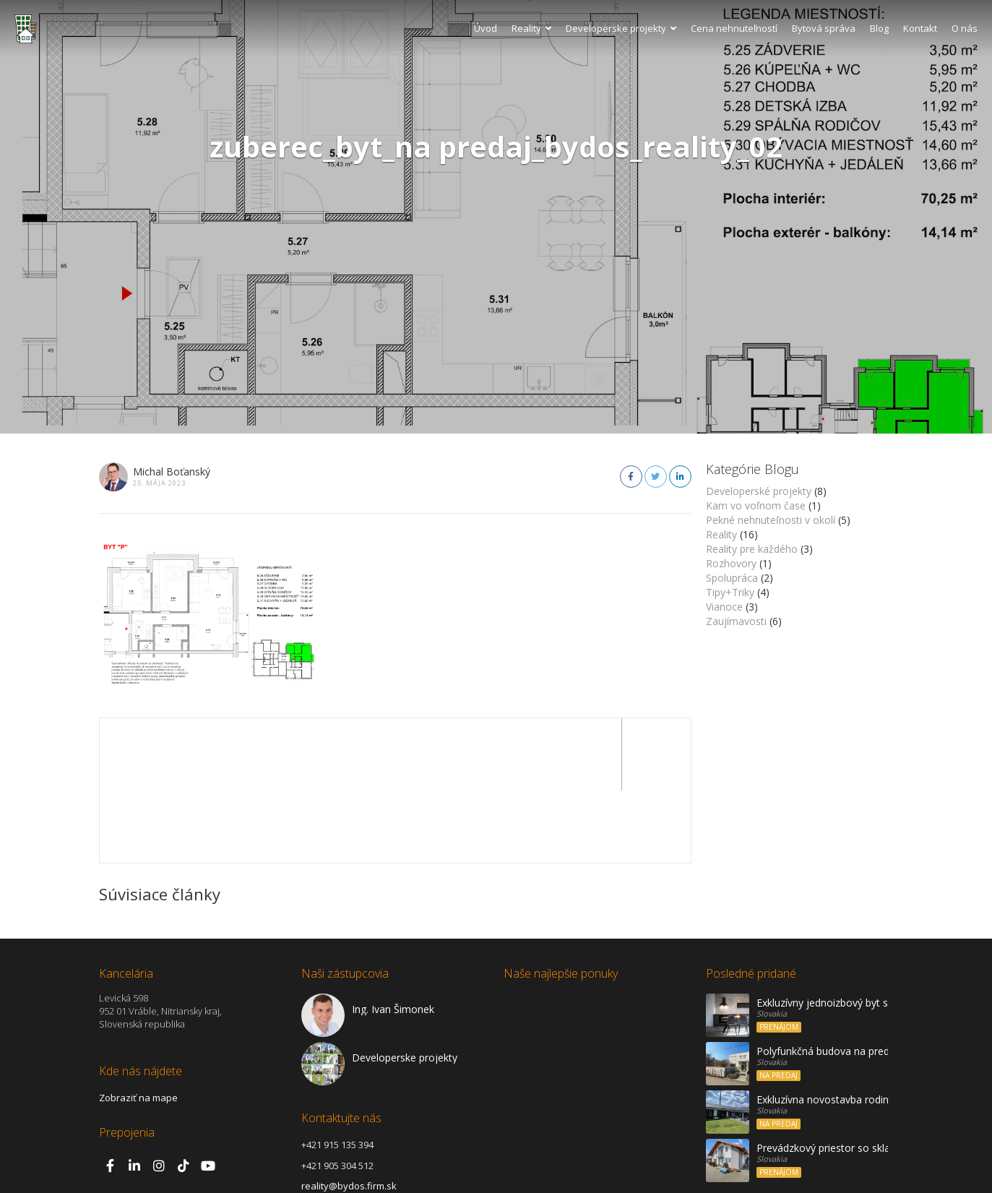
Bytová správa (823, 28)
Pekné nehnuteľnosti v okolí (770, 520)
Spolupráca (732, 578)
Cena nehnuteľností (734, 28)
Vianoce (724, 606)
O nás (965, 28)
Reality (531, 28)
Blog (879, 28)
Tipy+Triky (730, 592)
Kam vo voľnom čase (756, 505)
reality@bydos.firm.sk (349, 1113)
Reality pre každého (752, 549)
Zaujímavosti (736, 621)
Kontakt (920, 28)
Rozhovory (731, 563)
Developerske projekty (621, 28)
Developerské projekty (758, 491)
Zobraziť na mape (138, 1025)
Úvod (485, 28)
